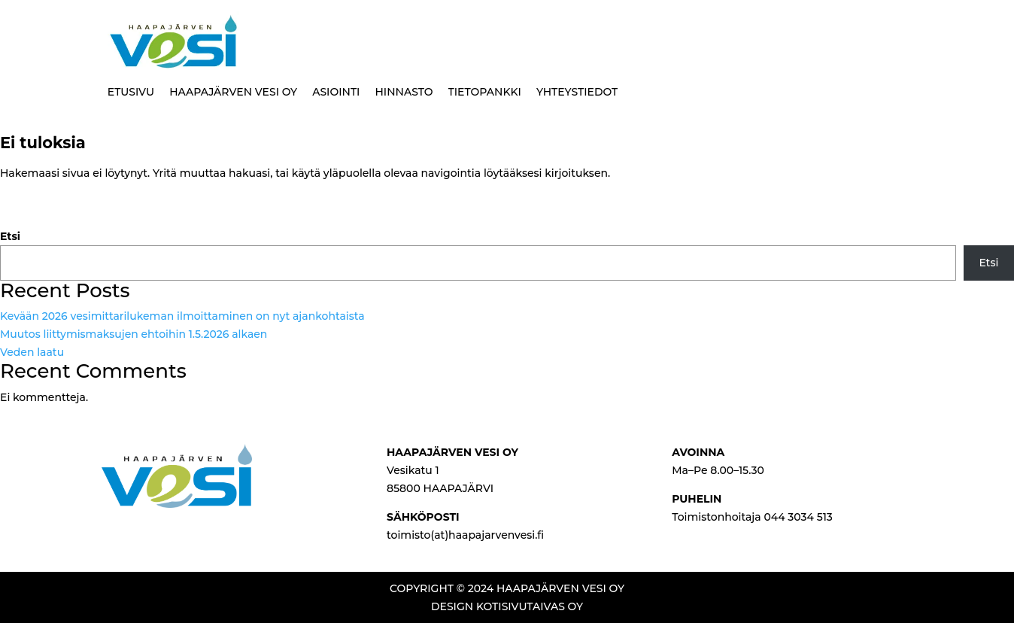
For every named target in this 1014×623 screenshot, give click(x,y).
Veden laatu (32, 352)
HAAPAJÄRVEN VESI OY (233, 92)
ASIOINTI (336, 92)
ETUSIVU (131, 92)
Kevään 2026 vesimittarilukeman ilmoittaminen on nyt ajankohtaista (182, 316)
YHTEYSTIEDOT (577, 92)
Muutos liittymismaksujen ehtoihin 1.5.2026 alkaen (133, 334)
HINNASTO (404, 92)
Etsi (10, 236)
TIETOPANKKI (484, 92)
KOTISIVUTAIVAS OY (529, 606)
